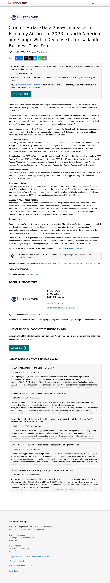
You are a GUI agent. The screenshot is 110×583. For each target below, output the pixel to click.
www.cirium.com (77, 248)
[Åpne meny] (36, 3)
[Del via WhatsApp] (40, 58)
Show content (21, 94)
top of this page (25, 257)
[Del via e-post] (44, 58)
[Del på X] (26, 58)
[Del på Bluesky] (35, 58)
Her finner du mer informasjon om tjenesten (26, 529)
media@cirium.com (34, 274)
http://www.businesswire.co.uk (61, 307)
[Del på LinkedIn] (21, 58)
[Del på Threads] (30, 58)
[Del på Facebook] (17, 58)
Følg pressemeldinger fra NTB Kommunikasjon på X (29, 557)
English (17, 571)
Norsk (11, 571)
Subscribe (19, 348)
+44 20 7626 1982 (55, 303)
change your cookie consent (29, 85)
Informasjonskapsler (17, 561)
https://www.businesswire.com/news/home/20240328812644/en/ (73, 263)
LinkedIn (60, 248)
